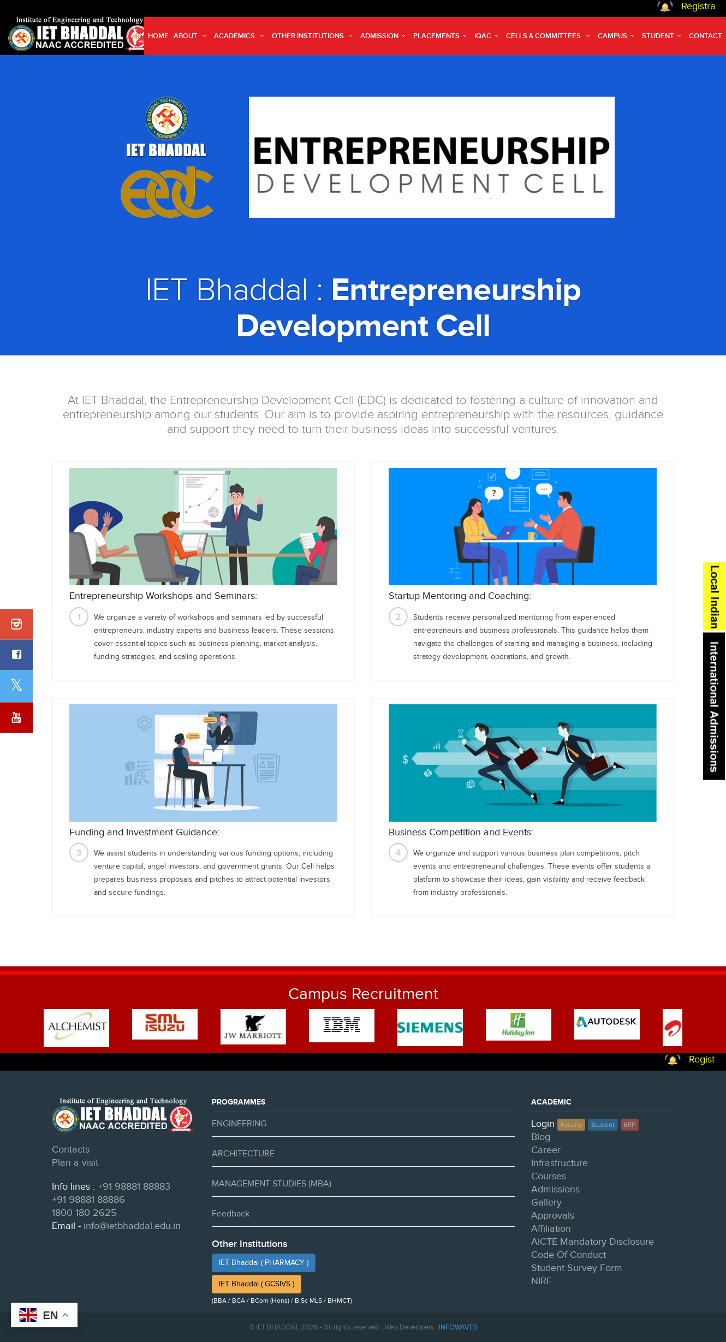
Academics (240, 36)
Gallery (546, 1202)
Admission (384, 36)
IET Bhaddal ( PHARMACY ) (263, 1262)
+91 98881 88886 (88, 1200)
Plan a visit (75, 1162)
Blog (540, 1137)
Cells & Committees (549, 36)
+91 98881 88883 (134, 1186)
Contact (705, 36)
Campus (617, 36)
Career (546, 1150)
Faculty (571, 1125)
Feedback (230, 1214)
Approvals (552, 1215)
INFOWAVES (458, 1327)
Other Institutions (313, 36)
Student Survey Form (576, 1268)
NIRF (541, 1281)
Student (663, 36)
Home (158, 36)
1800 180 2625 (84, 1213)
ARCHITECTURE (243, 1154)
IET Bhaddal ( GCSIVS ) (256, 1284)
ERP (629, 1125)
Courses (548, 1176)
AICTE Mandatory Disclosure (592, 1242)
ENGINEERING (239, 1124)
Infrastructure (559, 1163)
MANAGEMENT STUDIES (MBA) (271, 1184)
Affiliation (551, 1228)
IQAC (487, 36)
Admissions (555, 1189)
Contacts (71, 1149)
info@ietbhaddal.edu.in (132, 1226)
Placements (441, 36)
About (191, 36)
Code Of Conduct (568, 1255)
